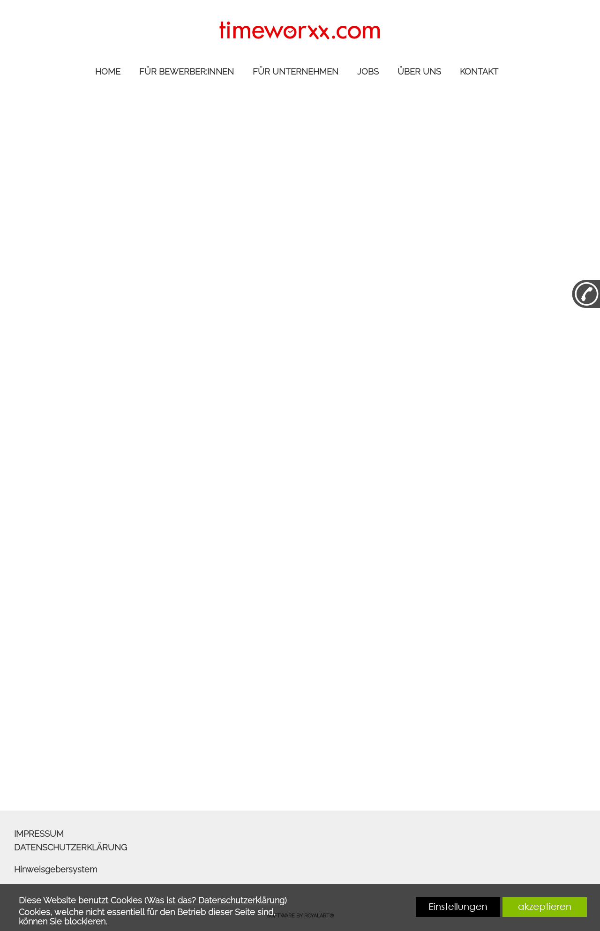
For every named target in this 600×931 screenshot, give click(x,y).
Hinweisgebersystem (55, 869)
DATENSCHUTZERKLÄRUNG (70, 847)
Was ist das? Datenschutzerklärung (216, 900)
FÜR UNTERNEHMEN (295, 71)
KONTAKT (479, 71)
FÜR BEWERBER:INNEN (186, 71)
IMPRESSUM (39, 834)
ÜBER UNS (419, 71)
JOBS (368, 71)
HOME (107, 71)
